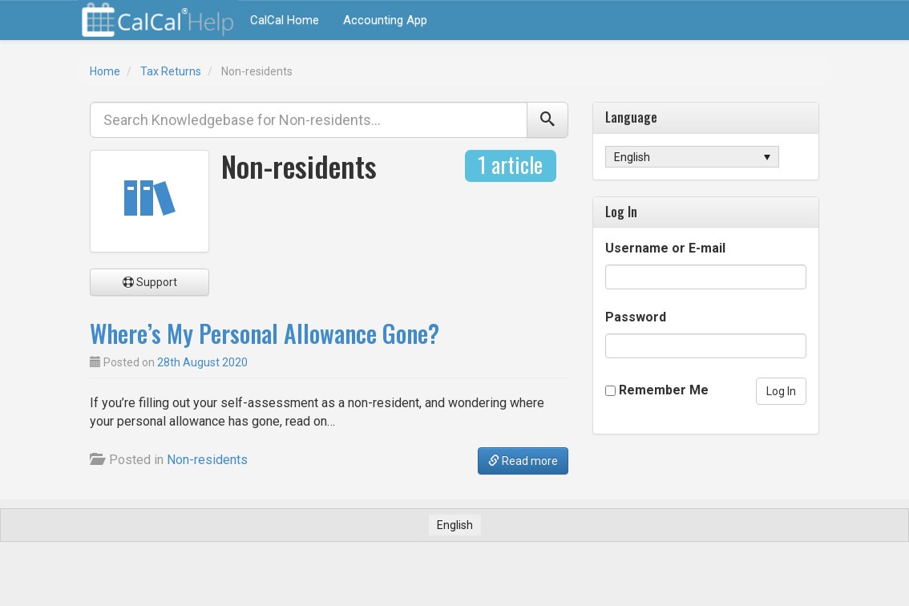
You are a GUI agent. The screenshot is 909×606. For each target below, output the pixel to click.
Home (105, 71)
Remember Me (664, 390)
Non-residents (207, 459)
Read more (523, 460)
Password (635, 317)
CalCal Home (284, 20)
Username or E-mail (665, 248)
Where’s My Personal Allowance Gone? (264, 333)
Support (150, 282)
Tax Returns (170, 71)
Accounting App (385, 20)
